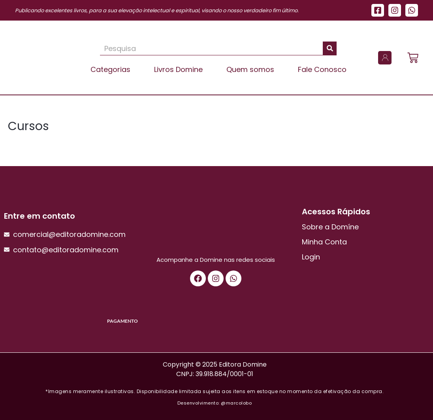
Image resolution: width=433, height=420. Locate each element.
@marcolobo (236, 403)
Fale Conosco (322, 69)
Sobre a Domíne (330, 227)
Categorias (110, 69)
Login (311, 257)
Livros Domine (178, 69)
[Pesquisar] (330, 48)
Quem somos (250, 69)
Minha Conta (324, 242)
